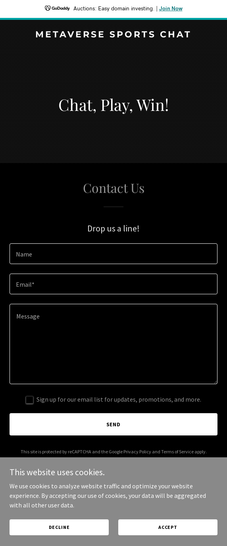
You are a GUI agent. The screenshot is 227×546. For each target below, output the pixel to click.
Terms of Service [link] (177, 452)
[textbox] (113, 253)
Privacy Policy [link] (137, 452)
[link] (113, 35)
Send (113, 424)
